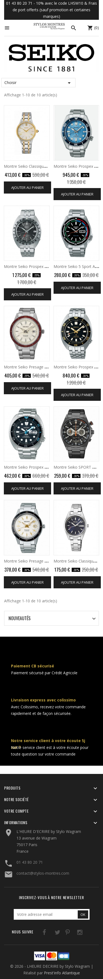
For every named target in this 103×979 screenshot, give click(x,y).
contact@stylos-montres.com (42, 873)
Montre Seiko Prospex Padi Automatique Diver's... (48, 467)
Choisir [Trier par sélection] (38, 83)
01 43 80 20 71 (29, 862)
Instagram (73, 933)
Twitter (50, 933)
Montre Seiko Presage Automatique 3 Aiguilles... (46, 367)
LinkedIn (84, 933)
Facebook (39, 933)
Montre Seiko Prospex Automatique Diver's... (43, 266)
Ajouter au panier (27, 187)
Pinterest (62, 933)
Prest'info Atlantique (62, 972)
